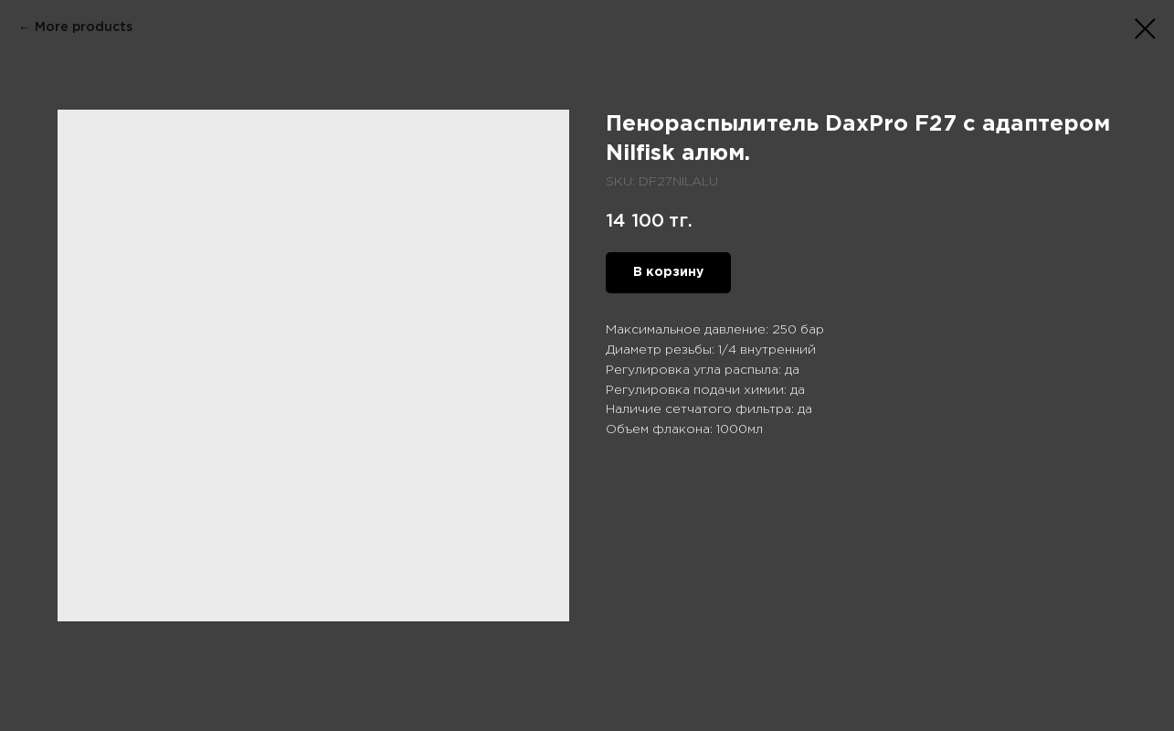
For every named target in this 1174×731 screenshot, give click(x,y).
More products (83, 27)
